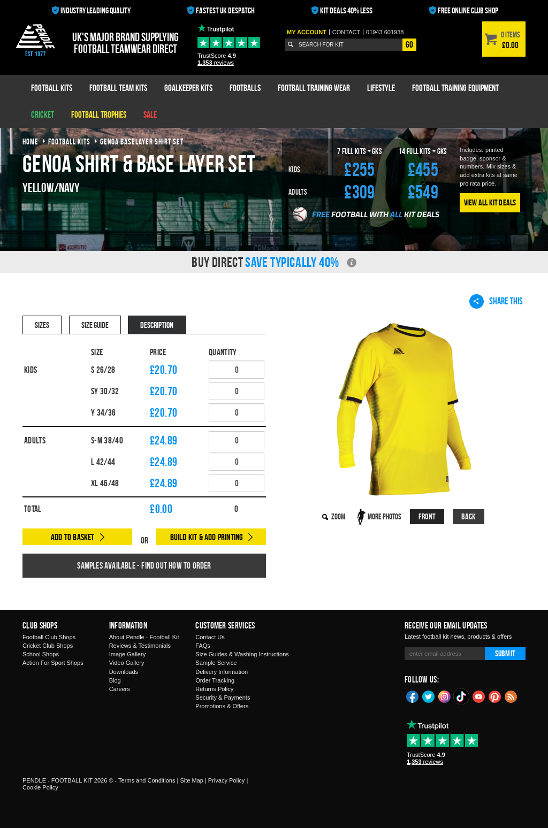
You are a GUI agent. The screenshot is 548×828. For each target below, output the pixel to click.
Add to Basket (73, 537)
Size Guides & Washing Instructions (241, 654)
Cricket (42, 114)
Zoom (338, 516)
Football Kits (51, 88)
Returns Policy (214, 689)
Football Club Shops (48, 637)
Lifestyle (381, 88)
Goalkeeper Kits (188, 88)
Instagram (445, 696)
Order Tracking (214, 680)
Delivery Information (221, 672)
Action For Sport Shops (52, 663)
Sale (150, 114)
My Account (306, 32)
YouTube (479, 696)
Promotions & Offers (221, 706)
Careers (119, 689)
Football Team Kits (118, 88)
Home (30, 141)
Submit (505, 653)
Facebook (413, 696)
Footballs (245, 88)
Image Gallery (127, 654)
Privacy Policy (226, 780)
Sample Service (216, 663)
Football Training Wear (314, 88)
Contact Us (209, 637)
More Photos (384, 516)
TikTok (461, 696)
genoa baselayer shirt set (142, 141)
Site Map (191, 780)
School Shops (40, 654)
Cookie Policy (40, 787)
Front (427, 516)
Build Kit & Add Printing (206, 537)
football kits (69, 141)
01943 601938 (385, 32)
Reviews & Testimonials (140, 645)
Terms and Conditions (146, 780)
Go (409, 44)
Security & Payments (222, 697)
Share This (496, 301)
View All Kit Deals (490, 202)
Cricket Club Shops (47, 645)
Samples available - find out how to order (144, 565)
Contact (346, 32)
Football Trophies (98, 114)
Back (468, 516)
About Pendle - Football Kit (144, 637)
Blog (115, 680)
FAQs (202, 645)
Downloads (123, 672)
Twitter (429, 696)
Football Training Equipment (455, 88)
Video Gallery (126, 663)
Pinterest (495, 696)
